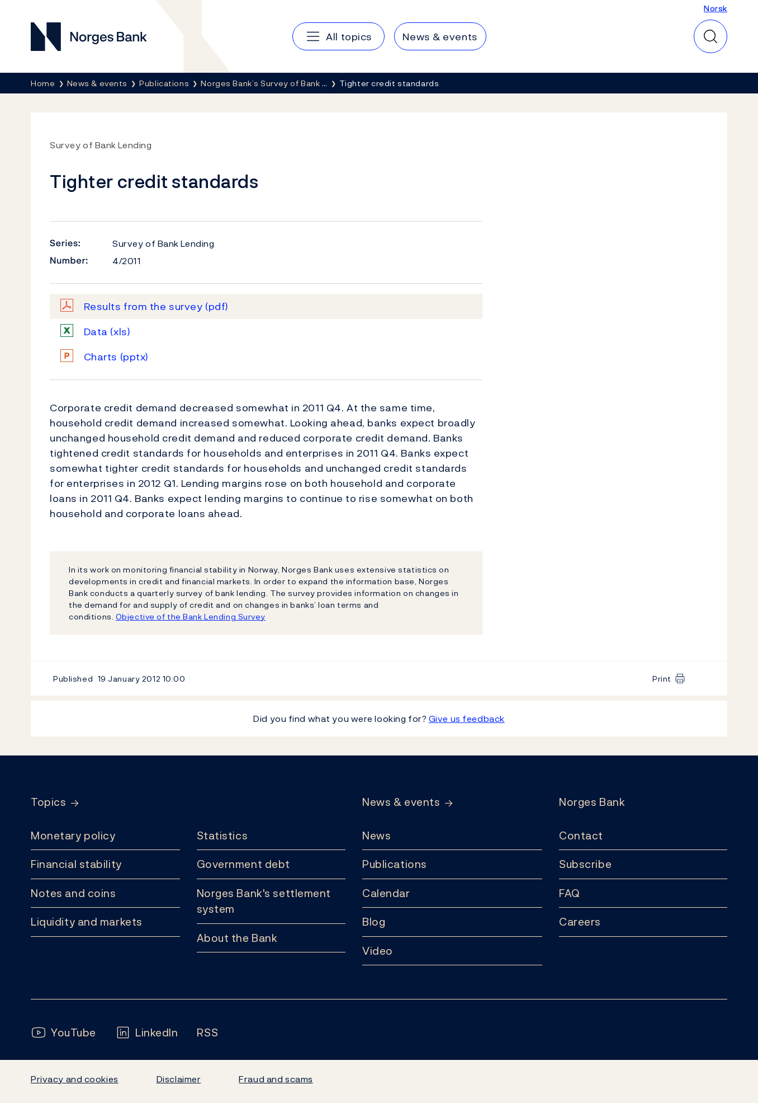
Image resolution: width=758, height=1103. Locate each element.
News (376, 835)
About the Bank (237, 938)
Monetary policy (73, 835)
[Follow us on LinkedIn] (146, 1033)
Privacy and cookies (75, 1079)
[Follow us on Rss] (207, 1033)
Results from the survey (156, 306)
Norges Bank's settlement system (264, 901)
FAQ (569, 893)
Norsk (715, 8)
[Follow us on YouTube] (63, 1033)
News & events (401, 802)
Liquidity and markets (87, 922)
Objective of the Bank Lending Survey (191, 616)
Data (107, 331)
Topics (48, 802)
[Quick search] (710, 36)
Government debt (243, 864)
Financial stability (76, 864)
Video (377, 951)
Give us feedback (467, 719)
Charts (116, 356)
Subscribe (585, 864)
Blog (373, 922)
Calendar (386, 893)
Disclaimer (179, 1079)
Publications (394, 864)
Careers (580, 922)
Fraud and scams (275, 1079)
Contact (581, 835)
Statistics (222, 835)
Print (661, 678)
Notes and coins (73, 893)
